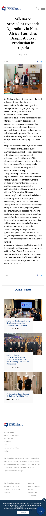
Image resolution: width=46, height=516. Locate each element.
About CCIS (7, 442)
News (5, 445)
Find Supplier (8, 438)
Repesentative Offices (12, 448)
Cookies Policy (19, 507)
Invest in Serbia (9, 432)
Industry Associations (11, 435)
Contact (6, 451)
